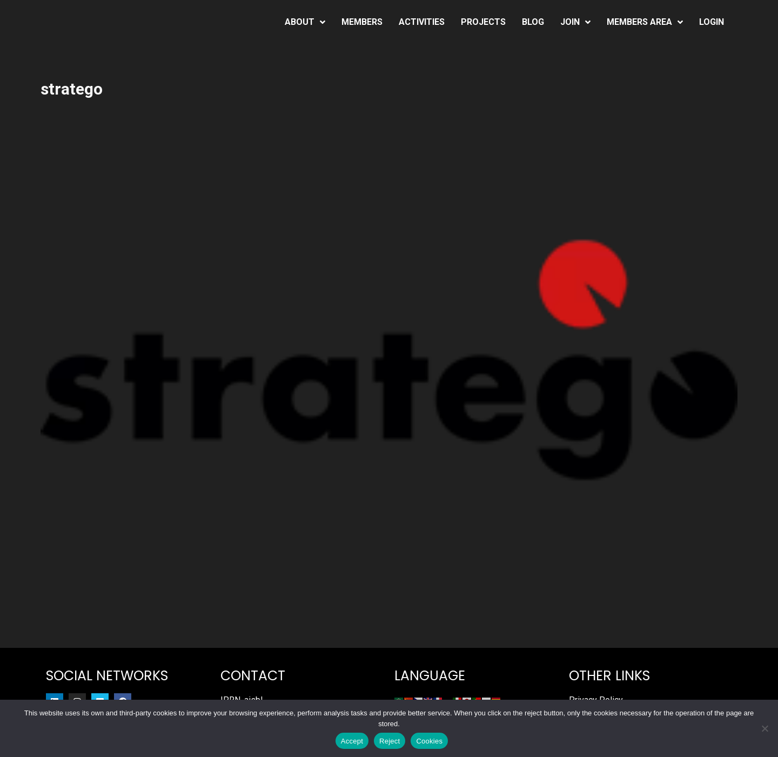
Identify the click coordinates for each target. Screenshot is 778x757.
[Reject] (764, 728)
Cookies (429, 741)
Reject (389, 741)
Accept (352, 741)
